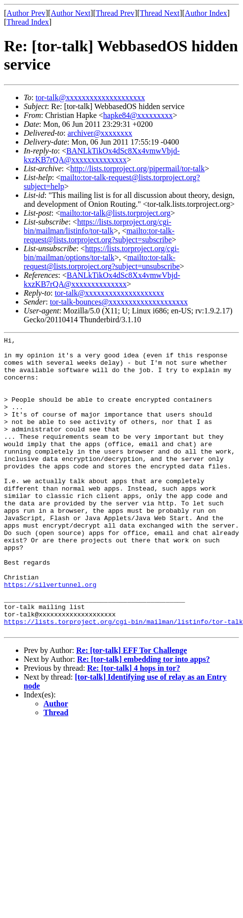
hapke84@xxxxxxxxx (138, 115)
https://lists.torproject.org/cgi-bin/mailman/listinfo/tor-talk (97, 226)
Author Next (70, 13)
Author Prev (25, 13)
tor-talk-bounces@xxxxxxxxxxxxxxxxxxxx (119, 302)
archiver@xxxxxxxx (100, 133)
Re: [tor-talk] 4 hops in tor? (133, 727)
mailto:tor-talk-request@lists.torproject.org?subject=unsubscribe (102, 261)
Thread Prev (115, 13)
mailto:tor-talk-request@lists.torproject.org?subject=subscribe (99, 235)
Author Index (206, 13)
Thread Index (27, 22)
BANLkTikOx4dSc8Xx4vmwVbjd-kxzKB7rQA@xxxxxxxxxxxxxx (102, 155)
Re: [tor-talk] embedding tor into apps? (143, 718)
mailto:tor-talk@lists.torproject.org (115, 213)
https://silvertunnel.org (50, 634)
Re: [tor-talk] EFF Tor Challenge (131, 709)
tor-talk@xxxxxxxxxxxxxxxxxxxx (90, 97)
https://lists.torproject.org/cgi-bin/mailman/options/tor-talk (101, 253)
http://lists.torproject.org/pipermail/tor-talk (137, 168)
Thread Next (159, 13)
